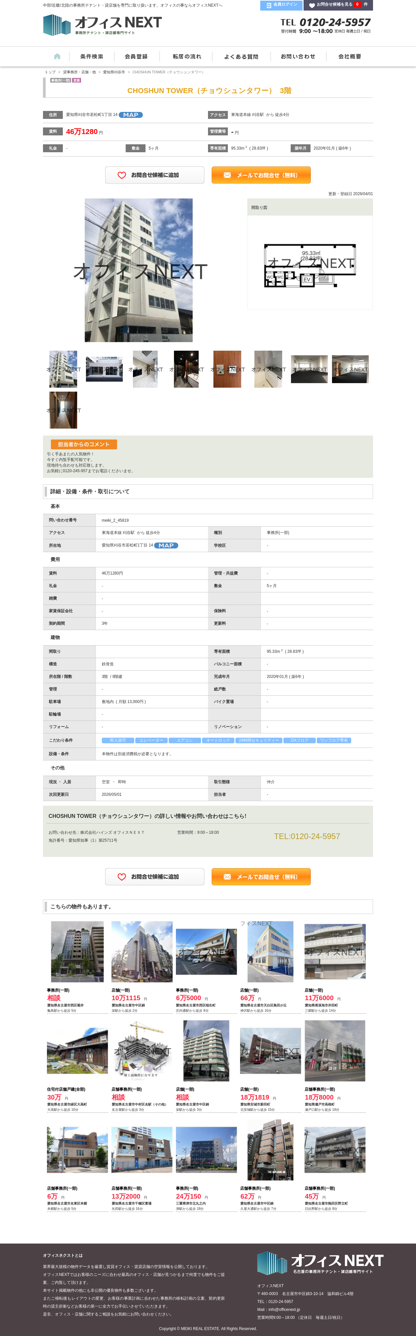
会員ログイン (285, 4)
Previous (63, 269)
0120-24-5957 (315, 836)
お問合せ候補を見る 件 (342, 4)
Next (214, 269)
